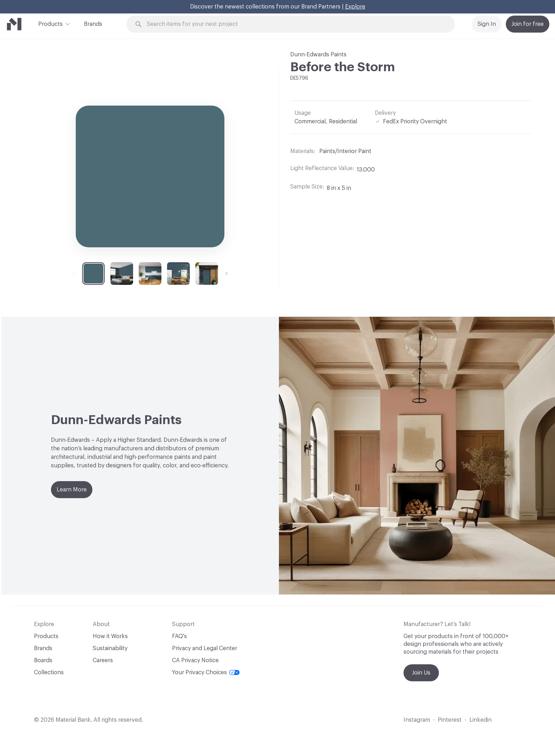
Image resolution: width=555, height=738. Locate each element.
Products (50, 23)
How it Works (110, 636)
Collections (49, 672)
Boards (43, 660)
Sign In (486, 24)
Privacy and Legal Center (204, 648)
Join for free (527, 24)
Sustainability (110, 648)
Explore (355, 7)
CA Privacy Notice (195, 660)
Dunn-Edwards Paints (318, 54)
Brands (93, 24)
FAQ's (179, 636)
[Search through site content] (294, 24)
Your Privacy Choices (206, 672)
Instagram (417, 720)
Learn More (72, 489)
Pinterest (450, 720)
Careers (103, 660)
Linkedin (480, 720)
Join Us (421, 673)
